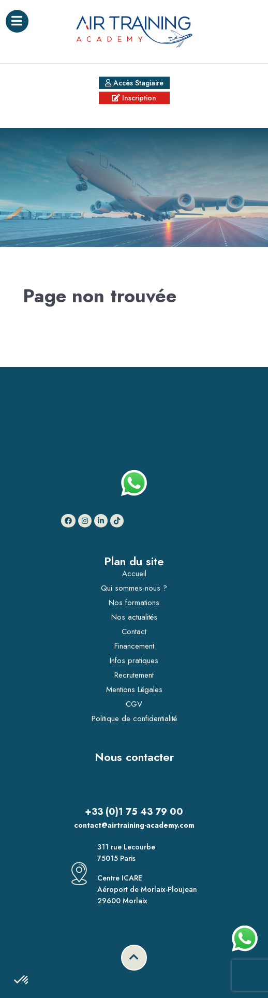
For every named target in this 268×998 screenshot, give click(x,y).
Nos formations (134, 602)
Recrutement (134, 675)
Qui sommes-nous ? (134, 588)
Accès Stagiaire (134, 83)
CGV (134, 704)
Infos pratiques (134, 660)
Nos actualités (134, 617)
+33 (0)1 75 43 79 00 (134, 811)
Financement (134, 646)
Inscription (134, 98)
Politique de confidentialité (134, 718)
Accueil (134, 573)
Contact (134, 631)
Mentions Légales (134, 689)
